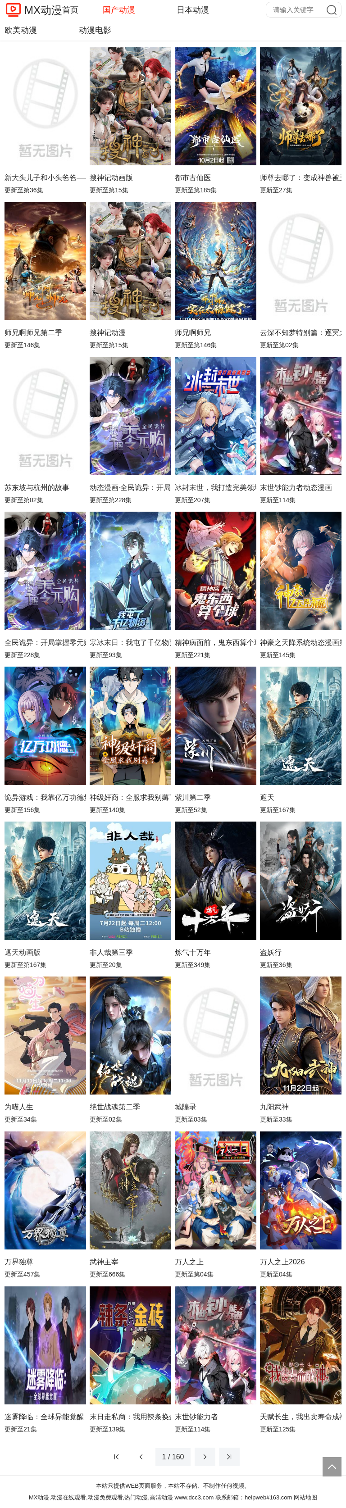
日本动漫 (193, 9)
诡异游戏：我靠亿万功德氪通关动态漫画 (45, 797)
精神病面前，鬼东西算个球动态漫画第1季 (215, 642)
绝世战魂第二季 (115, 1107)
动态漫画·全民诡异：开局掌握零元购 (130, 487)
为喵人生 (19, 1107)
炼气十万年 (193, 952)
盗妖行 (271, 952)
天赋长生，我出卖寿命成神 (300, 1417)
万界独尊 (19, 1262)
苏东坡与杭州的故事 (37, 487)
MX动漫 (43, 10)
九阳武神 (274, 1107)
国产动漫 (119, 9)
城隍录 (185, 1107)
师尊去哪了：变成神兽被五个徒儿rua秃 (300, 178)
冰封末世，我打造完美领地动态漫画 (215, 487)
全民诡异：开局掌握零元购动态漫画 (45, 642)
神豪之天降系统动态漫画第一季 (300, 642)
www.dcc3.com (194, 1497)
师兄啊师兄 (193, 332)
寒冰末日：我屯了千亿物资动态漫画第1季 (130, 642)
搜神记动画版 (111, 178)
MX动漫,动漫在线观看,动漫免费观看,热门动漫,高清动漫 (101, 1497)
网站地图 (305, 1497)
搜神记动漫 (108, 332)
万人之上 (189, 1262)
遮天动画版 (23, 952)
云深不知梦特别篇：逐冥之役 (300, 332)
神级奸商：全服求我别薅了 (130, 797)
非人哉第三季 (111, 952)
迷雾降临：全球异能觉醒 (44, 1417)
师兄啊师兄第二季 (33, 332)
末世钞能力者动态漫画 (296, 487)
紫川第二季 (193, 797)
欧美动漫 (21, 30)
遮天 (267, 797)
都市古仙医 (193, 178)
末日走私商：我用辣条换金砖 (130, 1417)
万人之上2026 (282, 1262)
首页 (70, 9)
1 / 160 (173, 1457)
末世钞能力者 (196, 1417)
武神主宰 (104, 1262)
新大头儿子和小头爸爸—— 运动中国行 (45, 178)
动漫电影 (95, 30)
